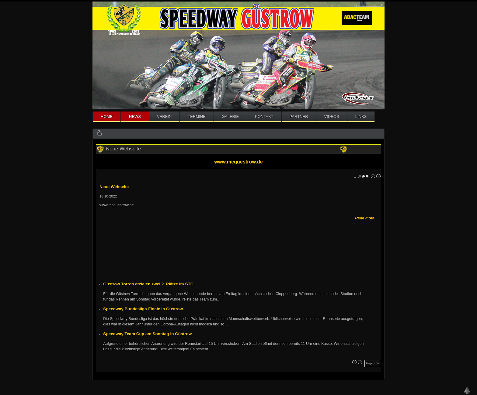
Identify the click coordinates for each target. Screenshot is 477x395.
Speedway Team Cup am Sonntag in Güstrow (147, 333)
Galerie (230, 116)
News (135, 116)
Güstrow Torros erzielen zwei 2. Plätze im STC (148, 284)
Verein (164, 116)
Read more (364, 218)
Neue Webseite (114, 186)
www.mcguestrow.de (238, 161)
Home (107, 116)
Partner (299, 116)
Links (361, 116)
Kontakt (264, 116)
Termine (197, 116)
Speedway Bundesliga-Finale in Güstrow (143, 309)
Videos (331, 116)
